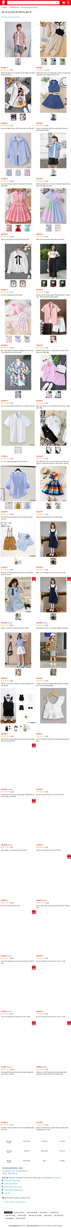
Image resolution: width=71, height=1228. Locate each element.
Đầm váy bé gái (32, 1199)
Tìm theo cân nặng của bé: (10, 17)
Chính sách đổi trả (10, 1170)
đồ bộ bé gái (22, 1202)
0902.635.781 (8, 1158)
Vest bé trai (43, 1199)
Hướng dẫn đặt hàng (11, 1167)
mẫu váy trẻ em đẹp (35, 1202)
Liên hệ (6, 1180)
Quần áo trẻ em (19, 1199)
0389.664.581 (22, 1158)
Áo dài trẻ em (54, 1199)
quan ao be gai (10, 1202)
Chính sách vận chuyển (12, 1173)
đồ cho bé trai (58, 1202)
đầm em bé (48, 1202)
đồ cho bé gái (20, 1205)
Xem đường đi (56, 1164)
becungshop (9, 1205)
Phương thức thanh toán (12, 1177)
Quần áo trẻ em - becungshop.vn (15, 1189)
